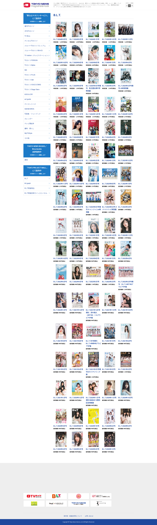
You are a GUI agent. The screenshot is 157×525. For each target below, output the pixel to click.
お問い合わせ (89, 516)
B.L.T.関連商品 (29, 188)
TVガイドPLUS (30, 75)
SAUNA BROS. (30, 109)
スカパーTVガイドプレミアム (35, 46)
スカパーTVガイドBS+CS (34, 50)
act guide (28, 99)
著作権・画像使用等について (73, 516)
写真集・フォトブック (33, 114)
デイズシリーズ (30, 104)
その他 (27, 138)
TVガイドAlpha (30, 65)
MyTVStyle (28, 133)
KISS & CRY (29, 94)
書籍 (26, 160)
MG (26, 70)
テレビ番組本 (29, 123)
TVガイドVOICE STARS (33, 85)
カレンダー (29, 119)
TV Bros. (27, 36)
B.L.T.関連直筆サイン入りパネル (36, 193)
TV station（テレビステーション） (37, 55)
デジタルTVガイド (31, 41)
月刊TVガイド (29, 31)
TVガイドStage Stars (32, 89)
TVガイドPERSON (31, 60)
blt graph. (28, 183)
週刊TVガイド (29, 26)
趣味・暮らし (29, 128)
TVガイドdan (29, 80)
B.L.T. (26, 178)
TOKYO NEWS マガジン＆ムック (36, 5)
